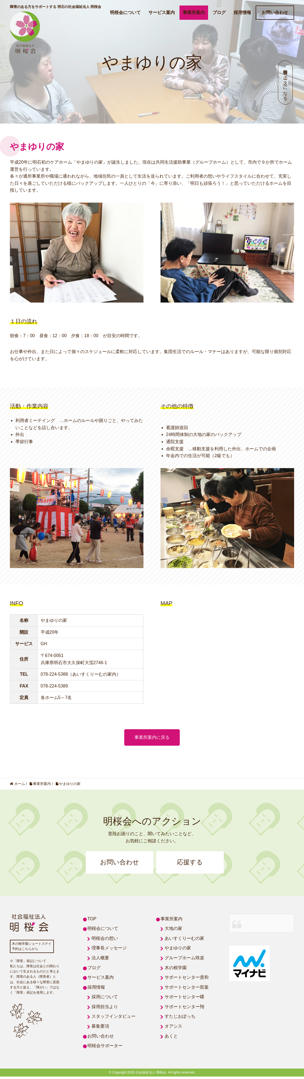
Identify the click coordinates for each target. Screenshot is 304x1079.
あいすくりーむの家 (184, 940)
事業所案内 (194, 12)
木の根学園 (176, 970)
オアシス (173, 1028)
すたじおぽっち (180, 1018)
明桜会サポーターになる (285, 82)
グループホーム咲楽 (184, 960)
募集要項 (100, 1028)
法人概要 (100, 960)
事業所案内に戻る (152, 737)
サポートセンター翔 (184, 1009)
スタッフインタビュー (114, 1018)
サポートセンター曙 (184, 999)
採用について (105, 999)
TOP (91, 921)
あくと (171, 1038)
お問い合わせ (275, 12)
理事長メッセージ (109, 950)
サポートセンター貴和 (187, 979)
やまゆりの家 (178, 950)
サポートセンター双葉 (187, 989)
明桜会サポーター (105, 1048)
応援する (196, 863)
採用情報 (242, 12)
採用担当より (105, 1009)
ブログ (219, 12)
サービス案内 (161, 12)
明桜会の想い (105, 940)
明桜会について (125, 12)
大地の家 (173, 931)
